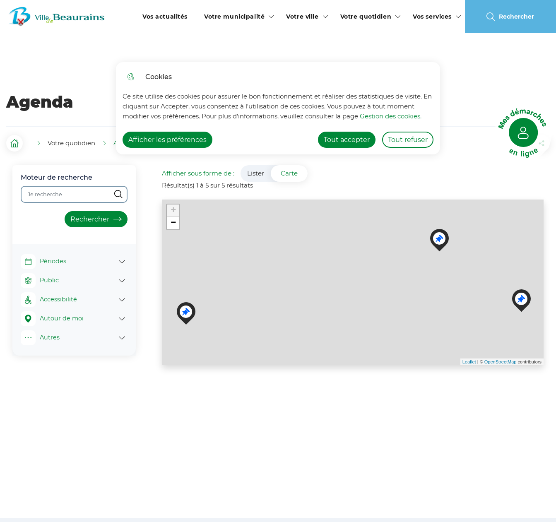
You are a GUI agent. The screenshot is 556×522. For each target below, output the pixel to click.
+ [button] (173, 210)
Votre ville (302, 16)
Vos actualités (165, 16)
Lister (255, 173)
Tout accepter (347, 140)
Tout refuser (408, 140)
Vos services (432, 16)
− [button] (173, 223)
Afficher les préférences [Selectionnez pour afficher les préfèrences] (167, 140)
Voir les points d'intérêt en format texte (170, 380)
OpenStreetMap (500, 361)
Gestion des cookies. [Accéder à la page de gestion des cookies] (390, 116)
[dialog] (278, 108)
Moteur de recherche (56, 177)
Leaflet (469, 361)
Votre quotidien (366, 16)
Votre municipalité (234, 16)
